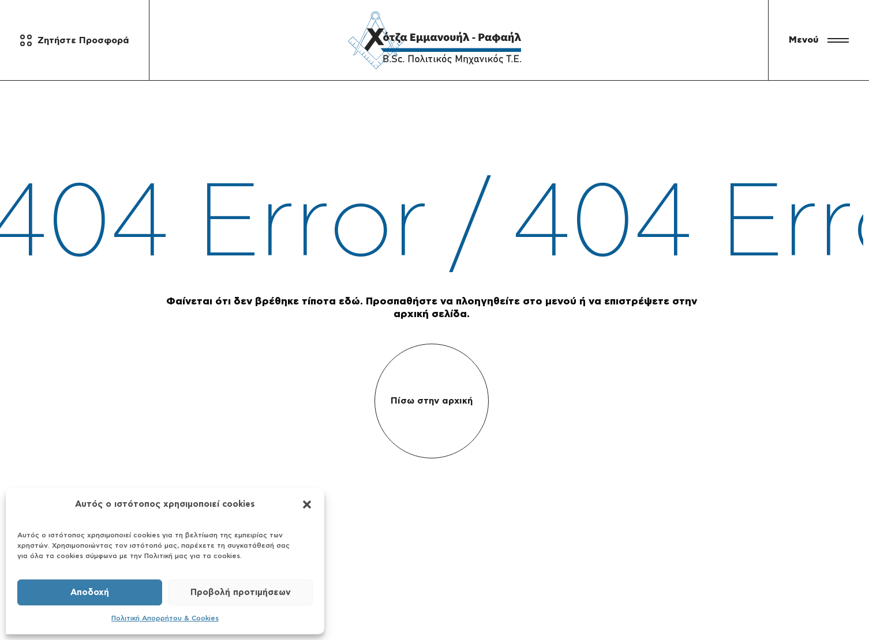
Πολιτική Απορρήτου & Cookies (165, 618)
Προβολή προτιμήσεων (240, 592)
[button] (307, 504)
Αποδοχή (89, 592)
